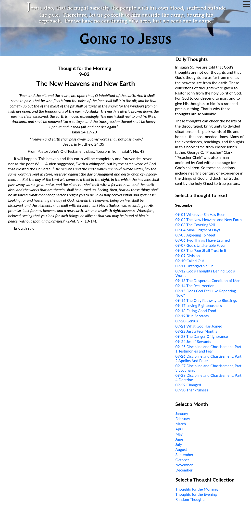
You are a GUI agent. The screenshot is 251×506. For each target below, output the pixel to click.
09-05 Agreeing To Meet (195, 235)
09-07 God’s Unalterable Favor (201, 245)
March (181, 424)
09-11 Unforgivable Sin (194, 266)
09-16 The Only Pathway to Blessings (206, 300)
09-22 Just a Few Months (196, 331)
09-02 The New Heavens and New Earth (209, 219)
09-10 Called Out (190, 261)
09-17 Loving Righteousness (199, 305)
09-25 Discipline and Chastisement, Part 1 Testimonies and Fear (209, 348)
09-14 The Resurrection (195, 285)
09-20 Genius (187, 321)
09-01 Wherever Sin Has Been (201, 214)
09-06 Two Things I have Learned (203, 240)
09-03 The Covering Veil (195, 225)
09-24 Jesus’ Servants (193, 341)
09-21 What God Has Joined (199, 326)
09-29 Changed (188, 385)
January (182, 413)
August (181, 449)
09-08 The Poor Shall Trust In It (201, 250)
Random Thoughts (190, 499)
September (184, 454)
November (184, 465)
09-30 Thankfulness (192, 390)
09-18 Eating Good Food (196, 310)
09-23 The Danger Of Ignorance (202, 336)
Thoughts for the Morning (197, 489)
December (184, 470)
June (179, 439)
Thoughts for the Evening (196, 494)
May (179, 434)
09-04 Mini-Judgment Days (198, 230)
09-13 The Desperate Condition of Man (208, 280)
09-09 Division (188, 255)
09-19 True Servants (192, 316)
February (183, 418)
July (179, 444)
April (179, 429)
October (182, 460)
